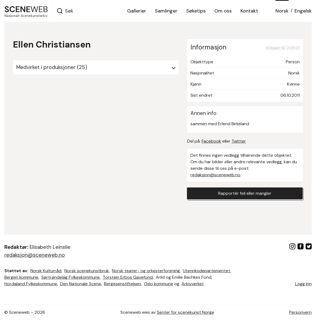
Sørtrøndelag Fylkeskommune (70, 277)
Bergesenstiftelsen (122, 284)
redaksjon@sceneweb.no (215, 175)
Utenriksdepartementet (206, 271)
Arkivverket (193, 284)
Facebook (211, 141)
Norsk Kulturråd (45, 271)
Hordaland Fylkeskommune (30, 284)
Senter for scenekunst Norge (185, 312)
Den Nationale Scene (80, 284)
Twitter (238, 141)
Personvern (300, 312)
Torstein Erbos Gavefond (128, 277)
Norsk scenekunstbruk (86, 271)
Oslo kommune (158, 284)
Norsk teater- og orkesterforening (146, 271)
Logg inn (303, 284)
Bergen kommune (21, 277)
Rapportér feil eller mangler (244, 193)
